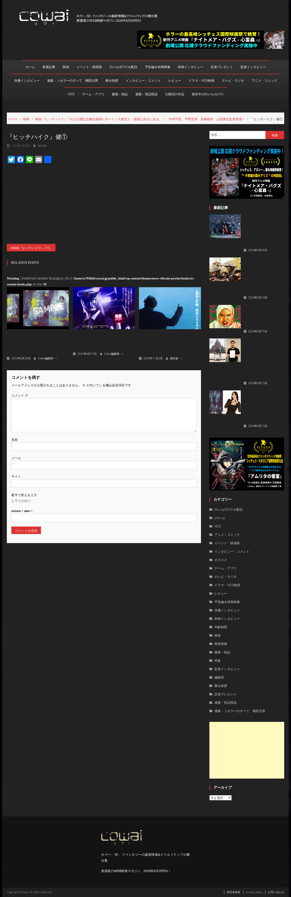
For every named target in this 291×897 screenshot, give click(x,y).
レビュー (174, 80)
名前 (14, 422)
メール (16, 441)
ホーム (30, 67)
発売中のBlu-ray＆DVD (208, 94)
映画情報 (220, 644)
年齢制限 (220, 627)
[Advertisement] (246, 750)
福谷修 (174, 341)
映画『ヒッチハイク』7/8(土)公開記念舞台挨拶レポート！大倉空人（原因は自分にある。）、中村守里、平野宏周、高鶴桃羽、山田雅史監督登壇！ (34, 231)
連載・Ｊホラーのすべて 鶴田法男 (72, 80)
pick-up (219, 518)
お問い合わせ (276, 892)
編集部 (219, 677)
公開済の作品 (174, 94)
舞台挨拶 (111, 80)
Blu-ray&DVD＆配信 (123, 67)
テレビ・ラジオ (233, 80)
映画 (66, 67)
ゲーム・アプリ (93, 94)
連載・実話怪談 (146, 94)
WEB (71, 94)
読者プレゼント (222, 67)
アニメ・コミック (264, 80)
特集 (217, 660)
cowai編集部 (45, 341)
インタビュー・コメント (143, 80)
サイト (16, 459)
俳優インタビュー (27, 80)
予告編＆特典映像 (157, 67)
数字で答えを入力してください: (24, 481)
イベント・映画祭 (89, 67)
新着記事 (49, 67)
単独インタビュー (190, 67)
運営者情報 (233, 892)
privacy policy (254, 892)
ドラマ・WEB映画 (201, 80)
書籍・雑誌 (120, 94)
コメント (19, 378)
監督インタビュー (253, 67)
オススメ (220, 560)
